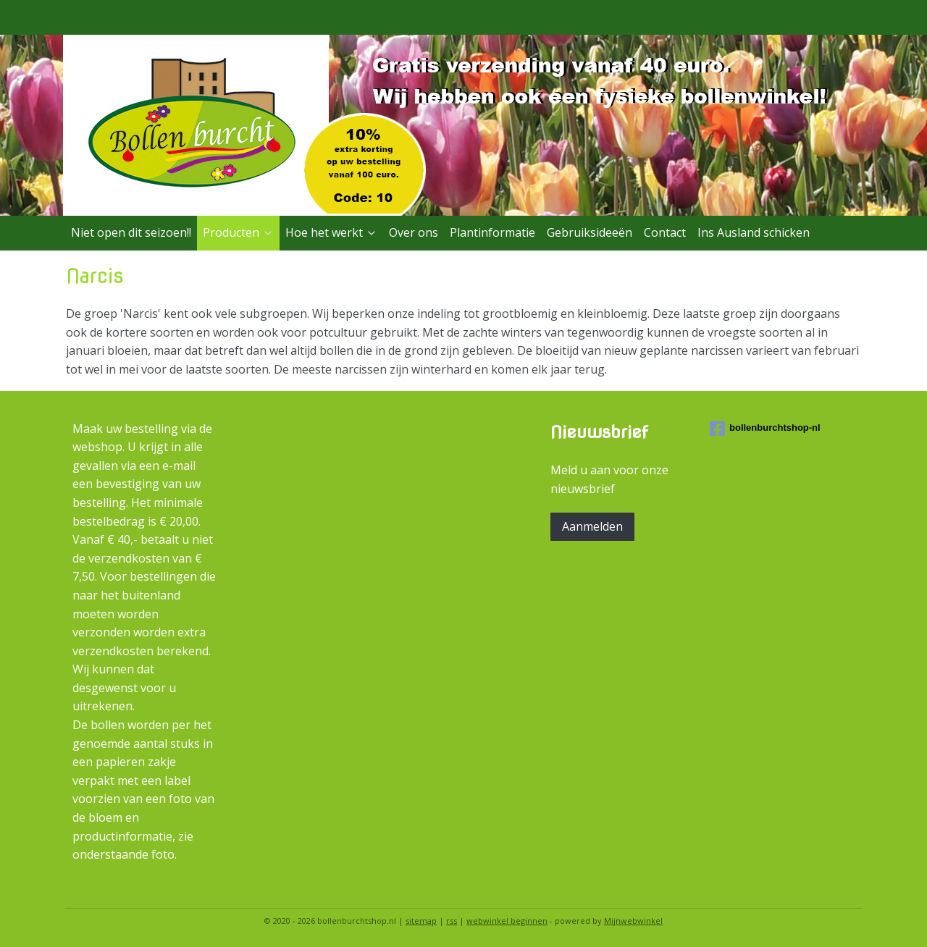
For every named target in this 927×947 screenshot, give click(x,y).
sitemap (421, 920)
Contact (665, 232)
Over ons (413, 232)
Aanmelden (592, 526)
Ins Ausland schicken (753, 232)
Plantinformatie (492, 232)
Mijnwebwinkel (633, 920)
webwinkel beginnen (507, 920)
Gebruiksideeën (589, 232)
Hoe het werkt (331, 232)
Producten (238, 232)
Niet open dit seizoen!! (131, 232)
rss (451, 920)
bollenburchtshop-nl (765, 428)
